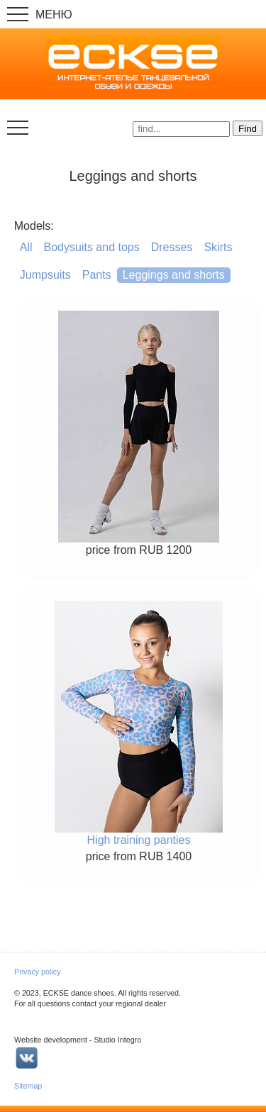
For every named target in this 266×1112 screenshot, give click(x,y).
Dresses (172, 247)
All (26, 247)
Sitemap (28, 1086)
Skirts (218, 247)
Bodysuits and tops (92, 247)
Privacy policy (37, 971)
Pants (96, 275)
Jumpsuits (45, 275)
